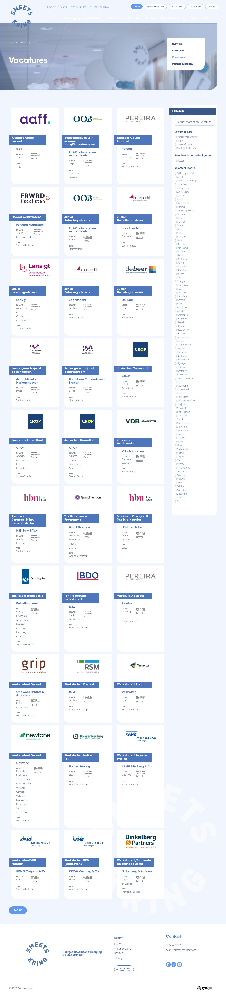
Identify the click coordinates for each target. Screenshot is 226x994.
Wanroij (181, 479)
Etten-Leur (182, 296)
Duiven (180, 274)
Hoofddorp (182, 333)
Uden (180, 441)
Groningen (182, 315)
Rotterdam (182, 397)
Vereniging (72, 18)
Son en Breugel (184, 423)
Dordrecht (182, 266)
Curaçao (181, 236)
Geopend (125, 969)
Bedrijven (178, 51)
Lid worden (195, 6)
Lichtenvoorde (184, 344)
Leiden (180, 341)
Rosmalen (182, 393)
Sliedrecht (182, 415)
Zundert (181, 501)
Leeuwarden (183, 337)
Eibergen (181, 281)
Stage (180, 140)
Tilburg (180, 438)
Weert (180, 482)
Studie (150, 18)
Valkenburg (182, 449)
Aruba (180, 199)
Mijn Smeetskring (173, 18)
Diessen (181, 255)
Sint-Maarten (183, 412)
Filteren (178, 111)
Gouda (180, 311)
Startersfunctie (184, 144)
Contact (212, 6)
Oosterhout (183, 374)
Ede (179, 277)
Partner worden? (182, 64)
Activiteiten (94, 18)
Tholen (180, 434)
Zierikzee (181, 497)
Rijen (179, 382)
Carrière (134, 18)
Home (58, 18)
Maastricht (182, 348)
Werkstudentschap (186, 148)
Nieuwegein (183, 359)
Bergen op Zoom (185, 210)
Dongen (181, 262)
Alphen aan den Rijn (187, 180)
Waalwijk (181, 475)
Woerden (181, 490)
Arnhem (181, 195)
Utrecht (181, 445)
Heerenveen (183, 318)
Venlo (180, 460)
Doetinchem (183, 259)
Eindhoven (182, 285)
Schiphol (181, 408)
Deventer (181, 251)
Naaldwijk (182, 356)
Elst (179, 289)
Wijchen (181, 486)
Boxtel (180, 225)
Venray (180, 464)
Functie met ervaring (187, 137)
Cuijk (179, 233)
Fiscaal (180, 160)
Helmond (181, 326)
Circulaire (115, 18)
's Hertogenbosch (186, 173)
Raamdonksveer (185, 378)
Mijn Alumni (177, 6)
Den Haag (182, 244)
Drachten (181, 270)
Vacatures (34, 42)
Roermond (182, 386)
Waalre (180, 471)
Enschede (182, 292)
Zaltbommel (183, 494)
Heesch (181, 322)
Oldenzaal (182, 367)
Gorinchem (182, 307)
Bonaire (181, 218)
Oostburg (182, 371)
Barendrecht (183, 203)
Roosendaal (183, 389)
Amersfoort (182, 184)
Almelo (180, 177)
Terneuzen (182, 430)
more (18, 910)
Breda (180, 229)
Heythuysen (183, 330)
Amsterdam (183, 192)
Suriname (182, 427)
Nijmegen (182, 363)
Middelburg (183, 352)
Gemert (181, 300)
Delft (179, 240)
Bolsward (181, 214)
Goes (180, 303)
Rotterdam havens (186, 400)
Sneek (180, 419)
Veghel (180, 453)
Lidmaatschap (201, 18)
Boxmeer (181, 222)
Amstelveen (183, 188)
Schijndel (181, 404)
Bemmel (181, 207)
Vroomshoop (183, 467)
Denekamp (182, 248)
